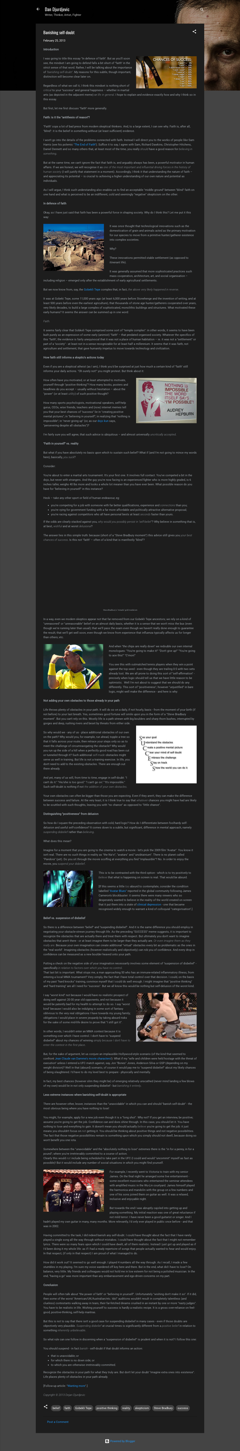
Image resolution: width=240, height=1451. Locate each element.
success (183, 1408)
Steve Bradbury (163, 1408)
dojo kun (102, 421)
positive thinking (107, 1408)
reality (126, 1408)
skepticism (142, 1408)
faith (67, 1408)
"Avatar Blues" (118, 891)
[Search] (202, 10)
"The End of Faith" (85, 144)
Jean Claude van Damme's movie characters (83, 1058)
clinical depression (149, 904)
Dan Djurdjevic (57, 9)
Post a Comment (58, 1422)
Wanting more (76, 1386)
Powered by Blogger (120, 1441)
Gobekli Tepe (92, 289)
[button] (194, 32)
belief (56, 1408)
